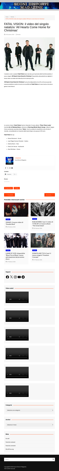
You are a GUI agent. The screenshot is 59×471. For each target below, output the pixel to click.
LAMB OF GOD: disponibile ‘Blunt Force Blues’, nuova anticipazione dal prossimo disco (15, 256)
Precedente (9, 195)
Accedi (7, 438)
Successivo (49, 195)
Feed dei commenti (11, 445)
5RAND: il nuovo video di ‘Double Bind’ (14, 223)
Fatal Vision (9, 188)
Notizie (19, 34)
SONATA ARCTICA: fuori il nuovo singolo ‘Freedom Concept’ (41, 255)
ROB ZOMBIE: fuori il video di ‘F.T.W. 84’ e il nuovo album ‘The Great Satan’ (42, 224)
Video (17, 188)
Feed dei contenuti (10, 442)
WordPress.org (10, 449)
